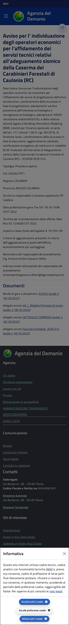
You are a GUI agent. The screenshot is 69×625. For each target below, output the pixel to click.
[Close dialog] (64, 554)
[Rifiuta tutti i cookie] (34, 619)
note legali (55, 591)
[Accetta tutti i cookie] (34, 602)
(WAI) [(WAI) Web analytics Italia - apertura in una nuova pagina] (49, 569)
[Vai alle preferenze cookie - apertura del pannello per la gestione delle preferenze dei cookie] (34, 610)
